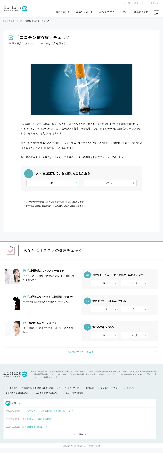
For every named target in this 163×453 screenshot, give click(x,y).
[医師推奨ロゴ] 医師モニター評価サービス (42, 392)
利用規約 (90, 392)
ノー (134, 310)
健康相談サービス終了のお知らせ (39, 423)
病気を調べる (63, 11)
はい (52, 182)
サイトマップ (73, 392)
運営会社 (130, 392)
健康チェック (141, 11)
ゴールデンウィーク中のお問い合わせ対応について (48, 415)
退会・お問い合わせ (74, 397)
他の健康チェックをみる (81, 355)
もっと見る (78, 439)
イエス (104, 310)
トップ (5, 21)
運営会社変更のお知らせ (34, 431)
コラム (124, 11)
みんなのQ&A (106, 11)
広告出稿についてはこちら (47, 397)
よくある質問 (11, 392)
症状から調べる (84, 11)
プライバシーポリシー (110, 392)
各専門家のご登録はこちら (17, 397)
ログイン (154, 3)
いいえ (109, 182)
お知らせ (12, 407)
